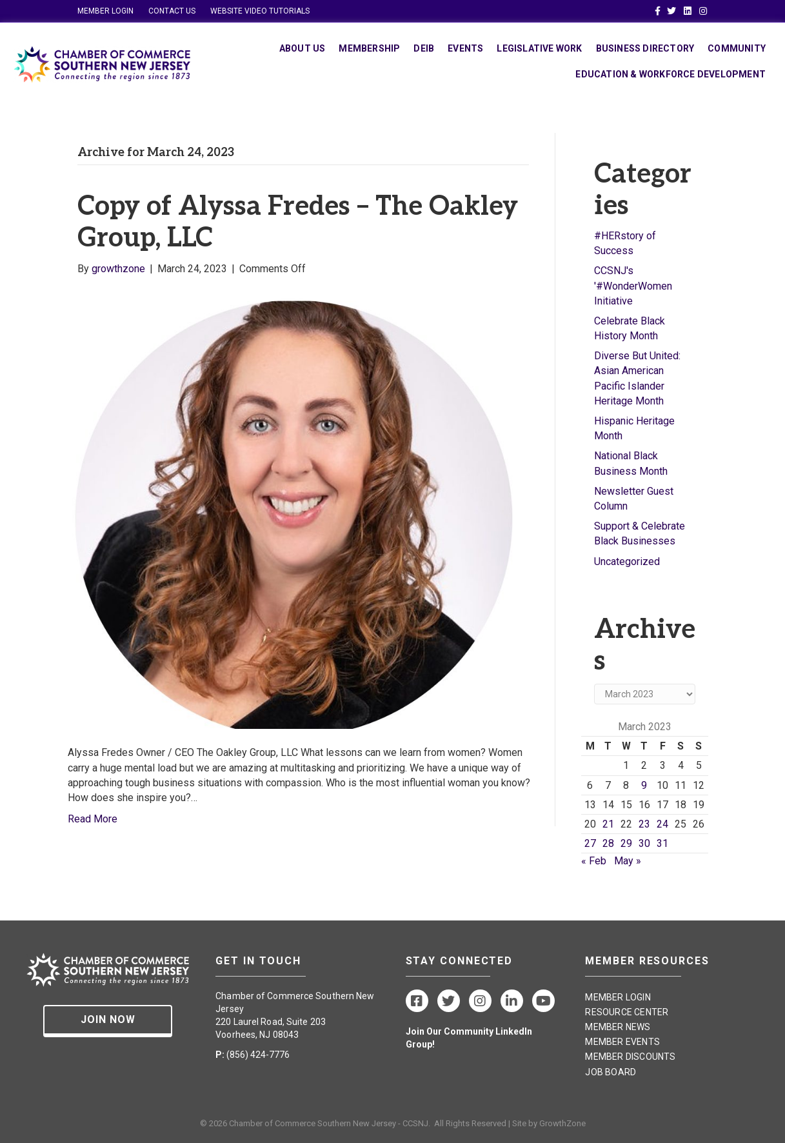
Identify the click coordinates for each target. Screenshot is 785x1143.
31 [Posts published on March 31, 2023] (662, 843)
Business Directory (645, 48)
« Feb (593, 861)
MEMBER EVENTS (622, 1042)
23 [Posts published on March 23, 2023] (644, 824)
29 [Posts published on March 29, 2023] (626, 843)
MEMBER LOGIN (105, 10)
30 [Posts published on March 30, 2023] (644, 843)
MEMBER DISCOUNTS (630, 1056)
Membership (369, 48)
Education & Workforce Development (670, 74)
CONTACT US (171, 10)
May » (627, 861)
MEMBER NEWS (617, 1027)
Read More (92, 819)
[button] (107, 1021)
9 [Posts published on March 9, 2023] (644, 785)
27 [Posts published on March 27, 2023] (590, 843)
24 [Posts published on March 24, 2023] (662, 824)
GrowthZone (562, 1123)
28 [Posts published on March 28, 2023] (608, 843)
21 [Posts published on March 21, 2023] (608, 824)
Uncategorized (627, 561)
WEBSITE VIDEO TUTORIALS (260, 10)
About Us (302, 48)
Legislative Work (539, 48)
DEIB (423, 48)
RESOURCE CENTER (626, 1012)
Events (465, 48)
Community (737, 48)
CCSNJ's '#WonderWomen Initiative (633, 285)
